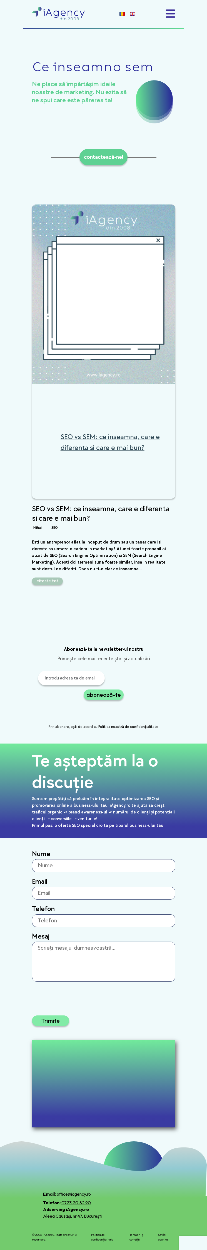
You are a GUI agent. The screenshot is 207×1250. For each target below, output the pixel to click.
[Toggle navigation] (170, 13)
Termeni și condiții (136, 1237)
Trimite (50, 1020)
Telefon (43, 909)
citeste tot (47, 581)
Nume (41, 854)
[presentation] (80, 713)
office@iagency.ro (74, 1194)
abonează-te (103, 694)
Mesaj (40, 936)
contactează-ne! (103, 157)
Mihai (37, 527)
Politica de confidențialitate (102, 1237)
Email (39, 882)
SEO (54, 527)
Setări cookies (163, 1237)
